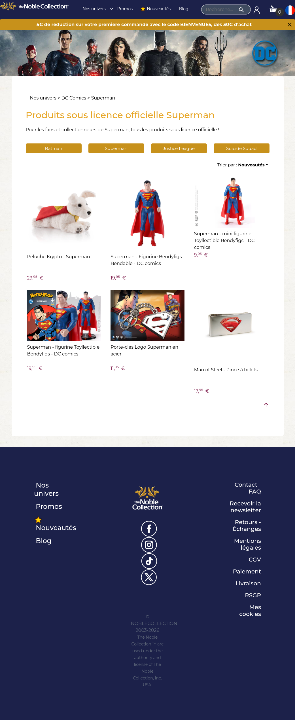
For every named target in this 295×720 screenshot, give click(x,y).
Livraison (248, 583)
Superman (103, 98)
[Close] (289, 25)
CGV (255, 559)
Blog (183, 8)
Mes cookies (250, 610)
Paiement (247, 571)
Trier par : (241, 165)
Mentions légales (247, 544)
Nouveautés (155, 9)
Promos (124, 8)
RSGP (253, 595)
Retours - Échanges (247, 525)
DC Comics (73, 98)
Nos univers (96, 9)
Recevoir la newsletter (245, 507)
